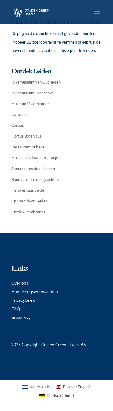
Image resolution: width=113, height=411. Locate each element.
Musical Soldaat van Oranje (34, 157)
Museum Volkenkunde (30, 103)
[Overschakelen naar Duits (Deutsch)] (56, 395)
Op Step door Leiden (29, 201)
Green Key (20, 317)
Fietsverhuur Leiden (28, 190)
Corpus (17, 125)
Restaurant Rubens (28, 147)
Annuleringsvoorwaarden (34, 291)
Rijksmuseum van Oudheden (36, 82)
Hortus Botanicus (26, 136)
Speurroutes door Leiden (33, 168)
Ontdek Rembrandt (28, 212)
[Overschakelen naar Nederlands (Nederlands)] (36, 387)
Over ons (19, 283)
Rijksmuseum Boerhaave (32, 93)
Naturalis (19, 114)
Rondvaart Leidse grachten (35, 179)
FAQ (15, 309)
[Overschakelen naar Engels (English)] (73, 387)
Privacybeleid (23, 300)
